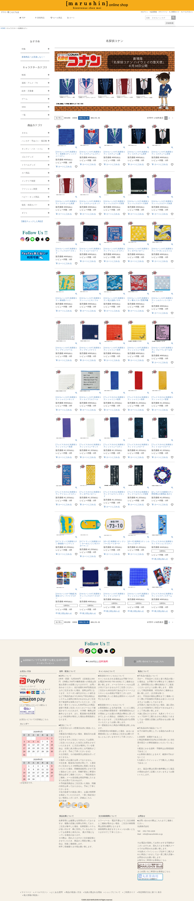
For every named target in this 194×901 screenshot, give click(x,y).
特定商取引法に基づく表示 (150, 892)
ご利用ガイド (174, 12)
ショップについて (112, 892)
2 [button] (169, 118)
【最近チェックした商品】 (32, 221)
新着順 (74, 118)
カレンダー (24, 724)
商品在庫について (66, 816)
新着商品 (39, 18)
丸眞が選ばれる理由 (93, 892)
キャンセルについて (107, 671)
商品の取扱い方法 (73, 892)
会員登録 (154, 12)
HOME (3, 28)
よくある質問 (57, 892)
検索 (173, 18)
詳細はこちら (86, 798)
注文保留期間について (108, 816)
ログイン (145, 12)
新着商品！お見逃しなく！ (33, 57)
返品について (143, 671)
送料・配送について (67, 671)
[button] (173, 118)
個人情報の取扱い (31, 895)
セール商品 (56, 18)
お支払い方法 (25, 671)
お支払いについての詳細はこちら (33, 719)
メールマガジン (187, 12)
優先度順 (67, 118)
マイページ (163, 12)
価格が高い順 (95, 118)
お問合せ (141, 816)
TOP (22, 18)
